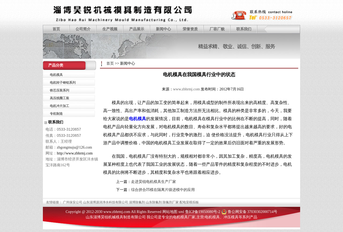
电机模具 (137, 118)
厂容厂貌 (217, 29)
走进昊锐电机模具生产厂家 (153, 182)
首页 (56, 29)
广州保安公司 (72, 202)
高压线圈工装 (59, 98)
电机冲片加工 (59, 106)
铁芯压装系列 (59, 90)
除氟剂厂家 (171, 202)
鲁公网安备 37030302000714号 (253, 212)
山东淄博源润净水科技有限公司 (105, 202)
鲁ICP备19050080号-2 (202, 212)
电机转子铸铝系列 (63, 82)
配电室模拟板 (189, 202)
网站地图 (169, 212)
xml (181, 212)
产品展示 (136, 29)
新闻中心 (163, 29)
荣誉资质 (190, 29)
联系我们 (243, 29)
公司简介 (83, 29)
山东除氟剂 (154, 202)
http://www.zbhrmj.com (75, 153)
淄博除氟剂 (137, 202)
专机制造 (56, 114)
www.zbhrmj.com (186, 89)
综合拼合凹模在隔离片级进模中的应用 (163, 190)
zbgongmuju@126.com (74, 147)
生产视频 (109, 29)
